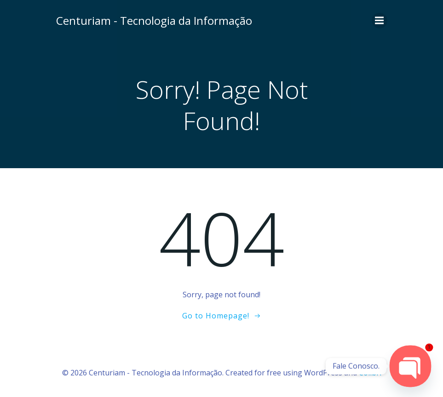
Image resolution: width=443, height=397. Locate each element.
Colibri (370, 373)
